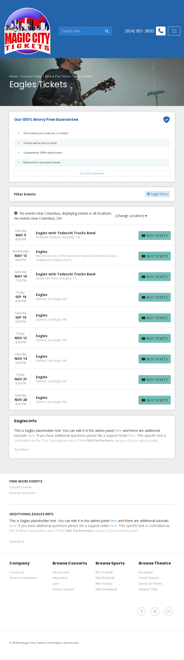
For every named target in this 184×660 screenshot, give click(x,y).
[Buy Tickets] (154, 235)
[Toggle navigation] (174, 31)
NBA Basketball (106, 589)
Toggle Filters (157, 194)
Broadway (146, 572)
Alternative (60, 578)
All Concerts (60, 572)
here (118, 430)
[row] (92, 235)
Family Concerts (63, 589)
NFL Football (104, 572)
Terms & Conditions (23, 578)
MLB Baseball (105, 578)
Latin (55, 584)
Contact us (16, 572)
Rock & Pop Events (22, 493)
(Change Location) (131, 215)
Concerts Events (20, 487)
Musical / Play (148, 589)
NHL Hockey (104, 584)
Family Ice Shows (150, 584)
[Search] (81, 31)
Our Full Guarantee (92, 173)
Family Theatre (149, 578)
